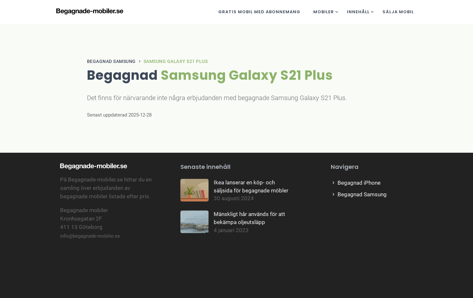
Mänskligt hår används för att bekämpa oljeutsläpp (249, 218)
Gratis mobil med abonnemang (259, 12)
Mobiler (323, 12)
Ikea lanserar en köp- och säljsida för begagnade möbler (251, 187)
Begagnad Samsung (111, 61)
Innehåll (358, 12)
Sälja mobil (398, 12)
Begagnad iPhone (356, 183)
